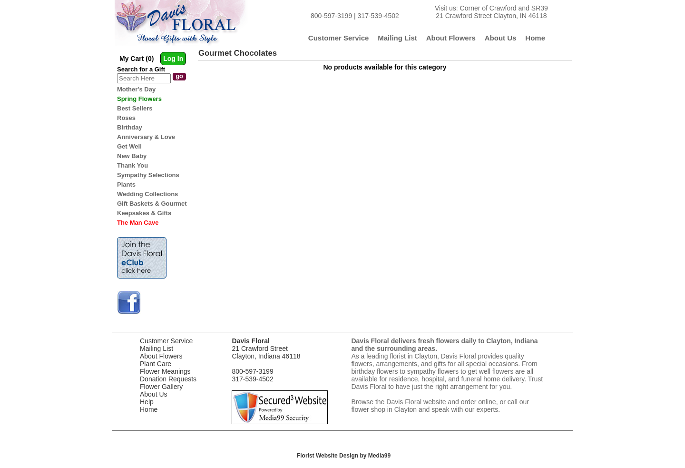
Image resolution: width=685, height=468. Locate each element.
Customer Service (166, 341)
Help (147, 402)
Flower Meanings (165, 371)
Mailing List (156, 348)
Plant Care (155, 364)
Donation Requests (168, 379)
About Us (153, 394)
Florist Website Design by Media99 (344, 455)
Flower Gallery (161, 386)
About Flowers (161, 356)
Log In (173, 58)
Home (148, 409)
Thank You (132, 165)
